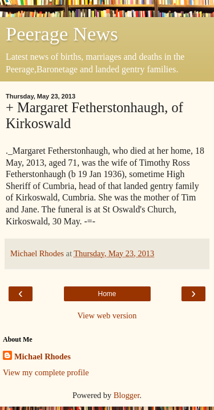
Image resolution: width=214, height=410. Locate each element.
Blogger (127, 395)
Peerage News (62, 33)
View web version (107, 315)
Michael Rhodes (42, 356)
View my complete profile (46, 372)
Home (107, 294)
